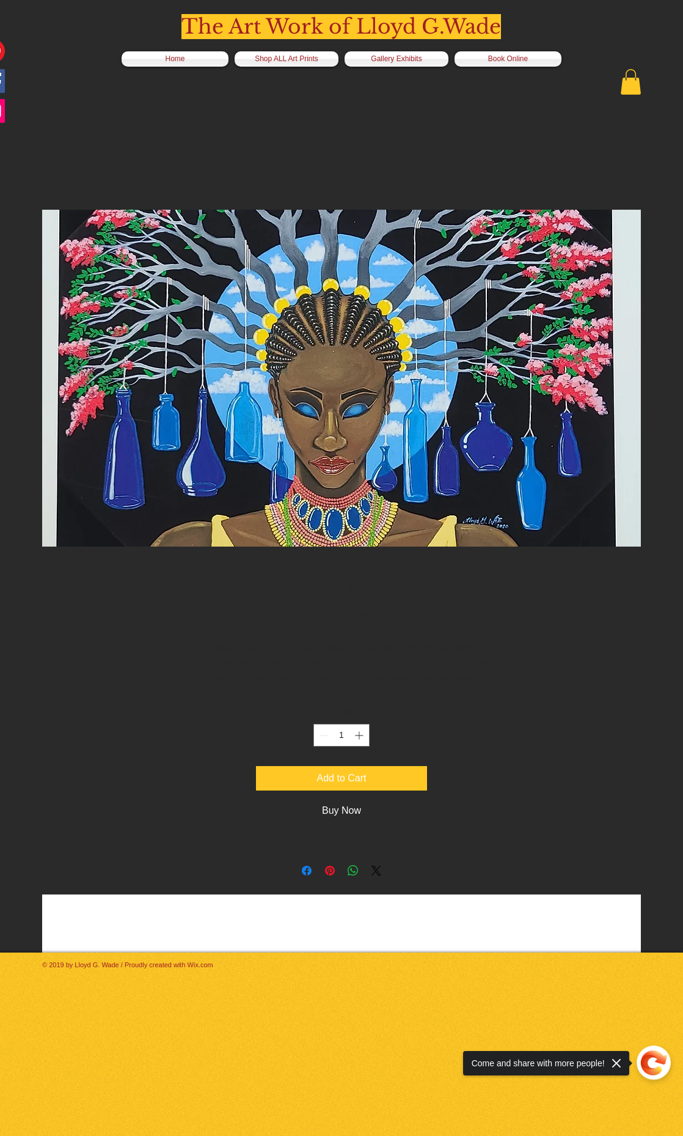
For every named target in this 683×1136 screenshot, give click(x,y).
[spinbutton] (341, 735)
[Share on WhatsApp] (353, 870)
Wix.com (200, 964)
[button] (630, 82)
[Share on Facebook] (306, 870)
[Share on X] (376, 870)
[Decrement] (323, 735)
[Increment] (360, 735)
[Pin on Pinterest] (330, 870)
